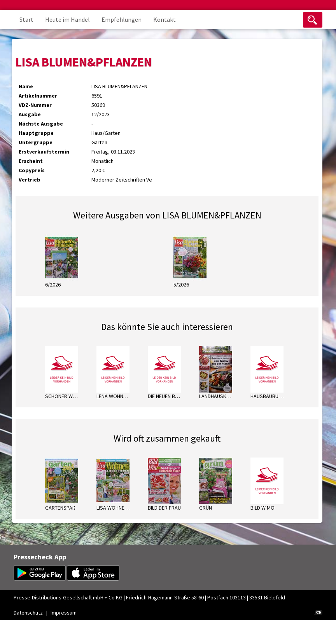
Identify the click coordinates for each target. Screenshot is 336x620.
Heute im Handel (67, 19)
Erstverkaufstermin (44, 151)
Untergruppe (35, 142)
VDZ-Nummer (35, 104)
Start (26, 19)
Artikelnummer (38, 95)
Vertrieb (29, 179)
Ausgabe (30, 114)
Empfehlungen (122, 19)
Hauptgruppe (36, 132)
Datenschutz (28, 612)
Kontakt (164, 19)
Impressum (64, 612)
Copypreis (32, 170)
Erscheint (31, 160)
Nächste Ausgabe (41, 123)
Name (26, 86)
